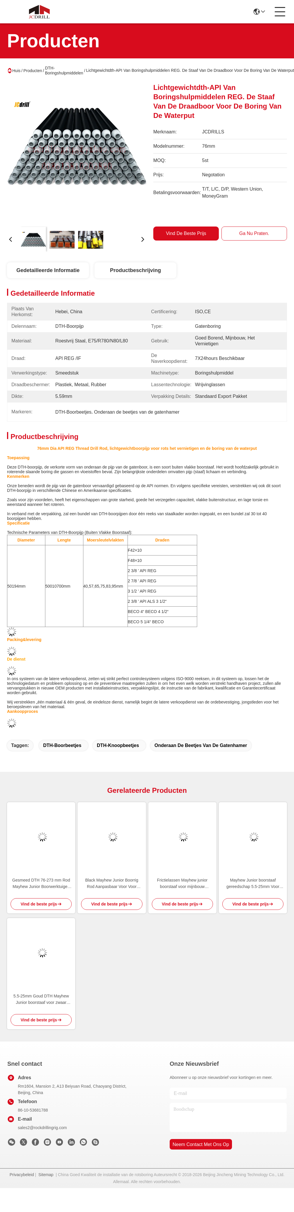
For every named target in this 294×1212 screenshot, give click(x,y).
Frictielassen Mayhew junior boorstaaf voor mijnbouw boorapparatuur (182, 884)
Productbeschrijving (135, 270)
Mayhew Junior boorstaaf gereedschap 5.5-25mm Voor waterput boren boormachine (252, 884)
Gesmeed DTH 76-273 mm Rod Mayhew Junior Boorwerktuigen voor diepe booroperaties (41, 884)
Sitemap (45, 1174)
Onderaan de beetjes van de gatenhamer (200, 745)
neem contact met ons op (201, 1144)
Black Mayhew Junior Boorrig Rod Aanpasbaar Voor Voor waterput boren (111, 884)
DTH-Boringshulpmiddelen (64, 70)
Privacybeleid (22, 1174)
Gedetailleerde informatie (48, 270)
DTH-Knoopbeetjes (118, 745)
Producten (32, 70)
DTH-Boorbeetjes (62, 745)
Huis (16, 70)
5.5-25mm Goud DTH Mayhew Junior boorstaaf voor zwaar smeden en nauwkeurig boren (41, 1000)
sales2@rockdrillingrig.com (42, 1127)
